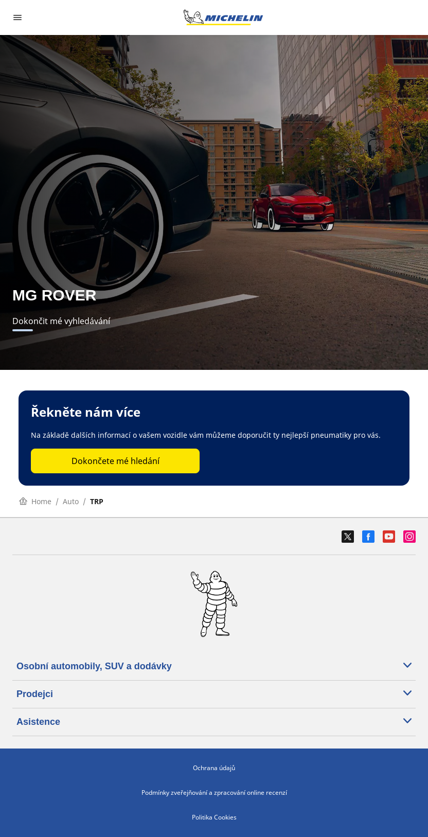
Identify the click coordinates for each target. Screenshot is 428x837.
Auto (71, 501)
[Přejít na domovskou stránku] (223, 17)
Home (35, 501)
